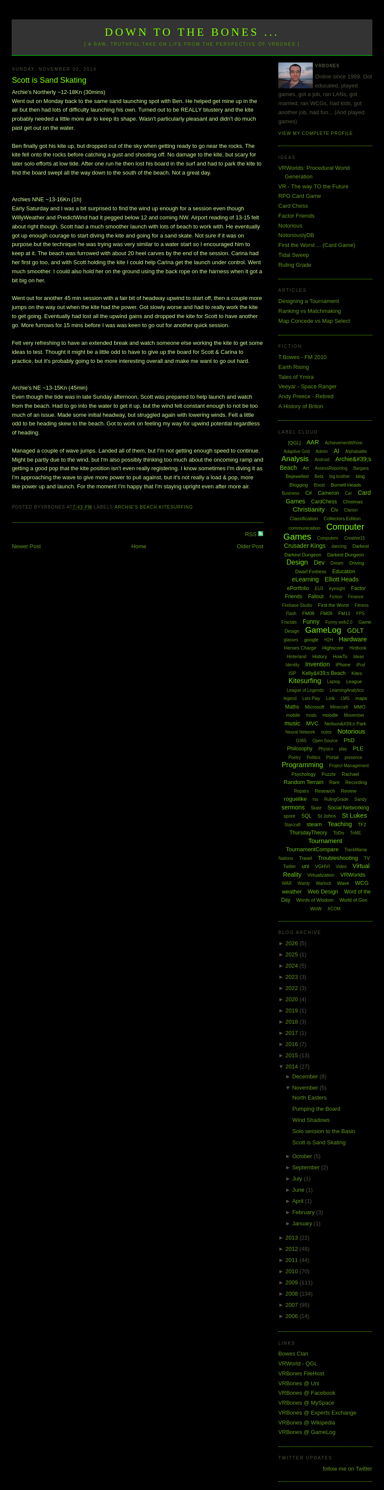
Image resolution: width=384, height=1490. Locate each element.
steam (313, 824)
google (311, 639)
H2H (328, 639)
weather (292, 891)
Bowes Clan (293, 1353)
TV (367, 858)
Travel (305, 858)
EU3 (319, 588)
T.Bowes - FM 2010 (302, 357)
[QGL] (294, 442)
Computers (327, 538)
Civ (334, 510)
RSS (251, 534)
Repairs (301, 791)
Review (348, 790)
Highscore (333, 647)
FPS (360, 613)
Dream (336, 563)
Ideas (358, 656)
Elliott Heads (342, 579)
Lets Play (311, 698)
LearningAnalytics (347, 690)
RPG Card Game (299, 196)
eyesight (337, 588)
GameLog (323, 629)
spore (289, 815)
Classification (304, 518)
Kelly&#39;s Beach (324, 673)
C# (308, 493)
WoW (316, 908)
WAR (287, 883)
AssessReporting (331, 468)
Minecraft (339, 707)
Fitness (361, 605)
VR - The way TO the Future (313, 186)
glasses (290, 639)
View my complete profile (315, 133)
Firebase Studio (297, 605)
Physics (325, 749)
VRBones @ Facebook (306, 1393)
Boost (319, 485)
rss (315, 799)
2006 (293, 1316)
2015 (293, 1055)
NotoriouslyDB (296, 235)
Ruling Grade (295, 265)
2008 (293, 1293)
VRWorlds (352, 875)
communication (305, 528)
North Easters (310, 1097)
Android (322, 459)
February (304, 1212)
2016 (293, 1044)
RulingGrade (336, 799)
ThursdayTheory (308, 833)
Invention (317, 664)
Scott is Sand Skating (49, 80)
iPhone (343, 664)
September (306, 1167)
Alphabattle (356, 451)
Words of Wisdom (315, 900)
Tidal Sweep (293, 255)
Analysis (294, 459)
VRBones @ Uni (298, 1383)
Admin (322, 451)
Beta (319, 476)
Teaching (339, 824)
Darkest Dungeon (345, 554)
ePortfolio (298, 588)
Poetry (294, 757)
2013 (293, 1237)
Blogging (299, 484)
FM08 (308, 613)
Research (325, 790)
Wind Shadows (311, 1120)
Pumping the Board (316, 1109)
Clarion (351, 510)
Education (343, 572)
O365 (301, 740)
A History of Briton (300, 406)
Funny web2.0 (339, 622)
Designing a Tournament (308, 301)
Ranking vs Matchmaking (309, 311)
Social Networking (348, 808)
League (354, 681)
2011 (293, 1260)
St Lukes (354, 815)
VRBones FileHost (301, 1373)
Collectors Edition (342, 518)
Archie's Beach (135, 507)
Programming (302, 764)
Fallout (316, 597)
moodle (330, 715)
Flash (291, 613)
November (306, 1087)
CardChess (324, 502)
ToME (355, 833)
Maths (292, 707)
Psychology (303, 774)
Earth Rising (293, 367)
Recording (356, 782)
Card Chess (293, 206)
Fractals (289, 622)
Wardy (304, 883)
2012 (293, 1249)
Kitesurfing (176, 507)
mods (311, 715)
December (306, 1076)
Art (306, 468)
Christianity (309, 509)
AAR (313, 442)
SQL (306, 816)
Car (348, 493)
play (343, 749)
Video (341, 866)
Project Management (349, 765)
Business (290, 493)
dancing (338, 546)
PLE (358, 748)
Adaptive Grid (296, 451)
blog (360, 476)
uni (305, 866)
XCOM (333, 908)
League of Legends (305, 690)
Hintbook (357, 648)
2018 (293, 1021)
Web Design (323, 891)
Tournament (325, 840)
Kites (356, 673)
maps (361, 698)
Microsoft (314, 706)
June (299, 1190)
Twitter (289, 866)
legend (289, 698)
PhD (349, 740)
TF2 (362, 824)
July (298, 1178)
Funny (310, 621)
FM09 (326, 613)
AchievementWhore (343, 442)
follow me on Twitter (347, 1468)
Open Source (325, 740)
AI (337, 450)
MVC (312, 723)
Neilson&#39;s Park (345, 723)
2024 (293, 965)
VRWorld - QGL (298, 1363)
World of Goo (354, 900)
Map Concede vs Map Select (314, 321)
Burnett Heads (346, 484)
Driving (356, 562)
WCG (362, 883)
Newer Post (26, 546)
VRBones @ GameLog (306, 1432)
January (303, 1223)
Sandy (360, 799)
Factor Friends (296, 215)
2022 (293, 988)
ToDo (338, 832)
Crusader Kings (305, 545)
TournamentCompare (312, 849)
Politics (314, 757)
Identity (292, 664)
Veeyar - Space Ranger (307, 386)
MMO (359, 706)
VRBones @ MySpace (306, 1402)
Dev (319, 562)
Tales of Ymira (296, 377)
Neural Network (300, 732)
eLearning (305, 579)
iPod (360, 664)
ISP (292, 673)
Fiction (336, 596)
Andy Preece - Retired (306, 396)
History (319, 656)
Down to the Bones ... (192, 32)
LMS (344, 698)
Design (297, 562)
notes (326, 732)
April (298, 1201)
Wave (343, 883)
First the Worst (333, 605)
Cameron (328, 493)
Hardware (353, 639)
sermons (293, 807)
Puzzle (328, 774)
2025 (293, 954)
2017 (293, 1033)
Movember (354, 715)
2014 (293, 1066)
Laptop (333, 681)
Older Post (250, 546)
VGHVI (322, 866)
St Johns (327, 815)
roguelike (295, 799)
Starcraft (292, 824)
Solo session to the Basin (324, 1131)
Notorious (290, 225)
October (303, 1156)
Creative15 (354, 538)
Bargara (361, 468)
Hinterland (296, 656)
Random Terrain (303, 782)
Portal (332, 757)
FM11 (344, 613)
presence (353, 757)
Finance (356, 596)
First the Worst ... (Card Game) (316, 245)
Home (138, 546)
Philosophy (299, 749)
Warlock (323, 883)
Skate (316, 808)
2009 (293, 1282)
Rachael (350, 774)
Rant (334, 782)
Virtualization (320, 875)
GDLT (355, 630)
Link (330, 698)
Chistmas (353, 501)
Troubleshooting (338, 858)
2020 (293, 999)
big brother (339, 476)
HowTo (340, 656)
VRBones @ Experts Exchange (317, 1412)
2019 (293, 1010)
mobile (293, 715)
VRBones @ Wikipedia (306, 1422)
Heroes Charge (300, 647)
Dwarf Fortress (310, 571)
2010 (293, 1271)
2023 (293, 977)
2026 (293, 943)
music (292, 723)
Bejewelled (297, 476)
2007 (293, 1305)
